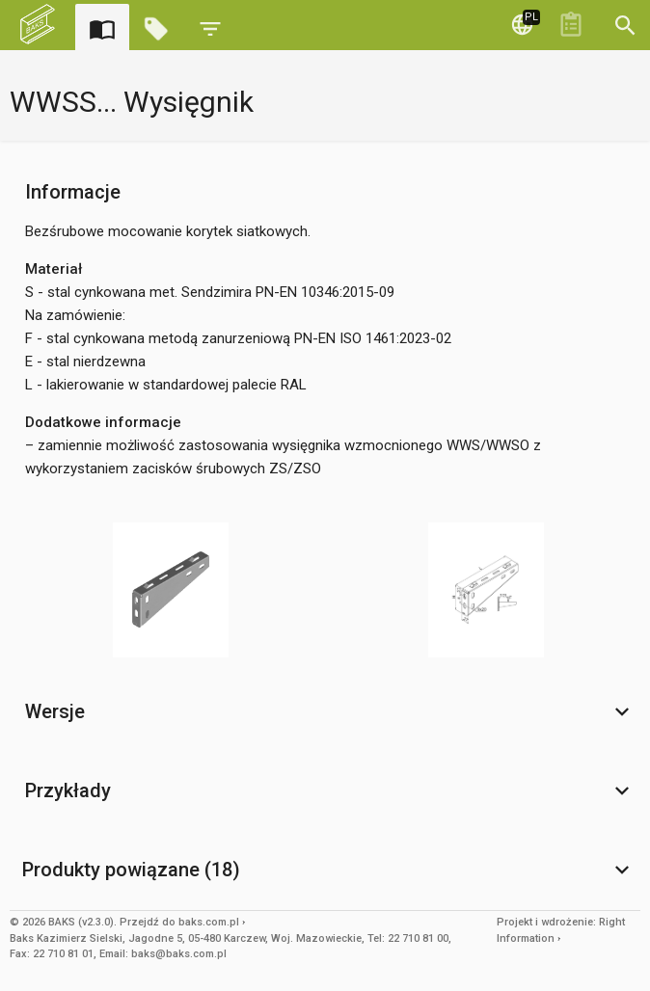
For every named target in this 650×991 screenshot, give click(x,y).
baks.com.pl (208, 922)
